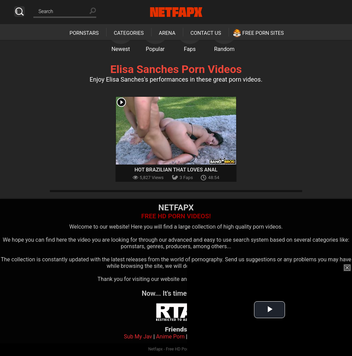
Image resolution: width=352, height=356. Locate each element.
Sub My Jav (138, 336)
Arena (167, 33)
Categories (129, 33)
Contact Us (205, 33)
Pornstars (84, 33)
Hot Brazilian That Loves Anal (176, 170)
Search (19, 11)
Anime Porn (170, 336)
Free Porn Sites (263, 33)
